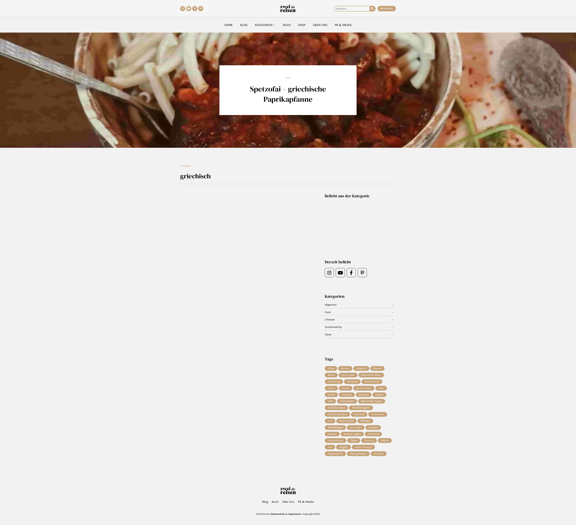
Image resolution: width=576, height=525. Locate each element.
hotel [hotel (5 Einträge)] (381, 388)
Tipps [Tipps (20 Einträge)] (353, 442)
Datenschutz (278, 514)
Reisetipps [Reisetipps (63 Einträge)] (335, 429)
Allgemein (331, 304)
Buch (287, 25)
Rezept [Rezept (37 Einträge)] (373, 429)
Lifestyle (330, 319)
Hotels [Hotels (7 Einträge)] (331, 395)
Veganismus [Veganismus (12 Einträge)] (335, 455)
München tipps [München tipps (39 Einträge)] (371, 402)
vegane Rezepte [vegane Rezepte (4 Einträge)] (363, 449)
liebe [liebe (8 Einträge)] (330, 402)
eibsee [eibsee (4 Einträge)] (331, 388)
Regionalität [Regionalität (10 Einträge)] (346, 422)
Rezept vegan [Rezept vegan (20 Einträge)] (352, 435)
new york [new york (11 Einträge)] (359, 415)
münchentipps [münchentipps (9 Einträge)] (336, 408)
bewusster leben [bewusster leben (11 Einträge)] (371, 375)
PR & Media (343, 25)
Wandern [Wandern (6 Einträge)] (379, 455)
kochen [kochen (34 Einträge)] (364, 395)
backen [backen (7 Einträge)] (345, 368)
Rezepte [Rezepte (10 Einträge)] (332, 435)
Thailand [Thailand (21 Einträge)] (373, 435)
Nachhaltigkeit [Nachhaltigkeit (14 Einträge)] (361, 409)
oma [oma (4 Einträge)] (330, 422)
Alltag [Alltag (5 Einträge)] (331, 368)
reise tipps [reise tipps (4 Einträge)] (356, 429)
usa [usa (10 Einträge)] (330, 449)
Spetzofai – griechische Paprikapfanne (288, 93)
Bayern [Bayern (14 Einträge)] (377, 368)
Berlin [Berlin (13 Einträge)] (331, 375)
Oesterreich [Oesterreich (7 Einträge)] (377, 415)
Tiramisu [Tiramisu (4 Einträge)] (369, 442)
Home (228, 25)
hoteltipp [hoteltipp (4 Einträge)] (347, 395)
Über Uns (320, 25)
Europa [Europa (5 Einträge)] (345, 388)
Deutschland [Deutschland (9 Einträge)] (371, 381)
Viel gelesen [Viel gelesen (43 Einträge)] (358, 456)
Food (288, 78)
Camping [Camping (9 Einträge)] (352, 381)
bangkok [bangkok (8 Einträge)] (361, 368)
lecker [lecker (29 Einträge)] (379, 395)
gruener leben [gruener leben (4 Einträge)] (364, 388)
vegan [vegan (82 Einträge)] (343, 449)
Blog (244, 25)
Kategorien (264, 25)
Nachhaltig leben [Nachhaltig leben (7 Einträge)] (337, 415)
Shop (302, 25)
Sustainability (333, 327)
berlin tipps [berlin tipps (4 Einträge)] (348, 375)
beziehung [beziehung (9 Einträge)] (334, 381)
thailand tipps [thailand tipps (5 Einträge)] (335, 442)
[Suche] (372, 8)
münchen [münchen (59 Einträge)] (347, 402)
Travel (328, 334)
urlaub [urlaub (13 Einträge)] (385, 442)
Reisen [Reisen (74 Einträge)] (365, 422)
